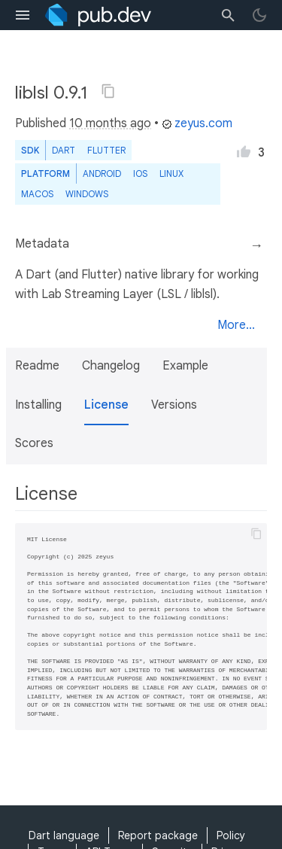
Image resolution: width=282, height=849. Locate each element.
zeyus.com (197, 123)
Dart (63, 150)
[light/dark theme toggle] (259, 15)
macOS (37, 193)
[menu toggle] (23, 15)
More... (236, 325)
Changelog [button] (111, 365)
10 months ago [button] (110, 123)
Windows (86, 193)
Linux (171, 173)
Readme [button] (37, 365)
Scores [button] (34, 443)
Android (102, 173)
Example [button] (185, 365)
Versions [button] (174, 404)
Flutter (106, 150)
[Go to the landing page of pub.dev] (98, 15)
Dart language (64, 835)
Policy (231, 835)
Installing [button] (38, 404)
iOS (140, 173)
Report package (158, 835)
